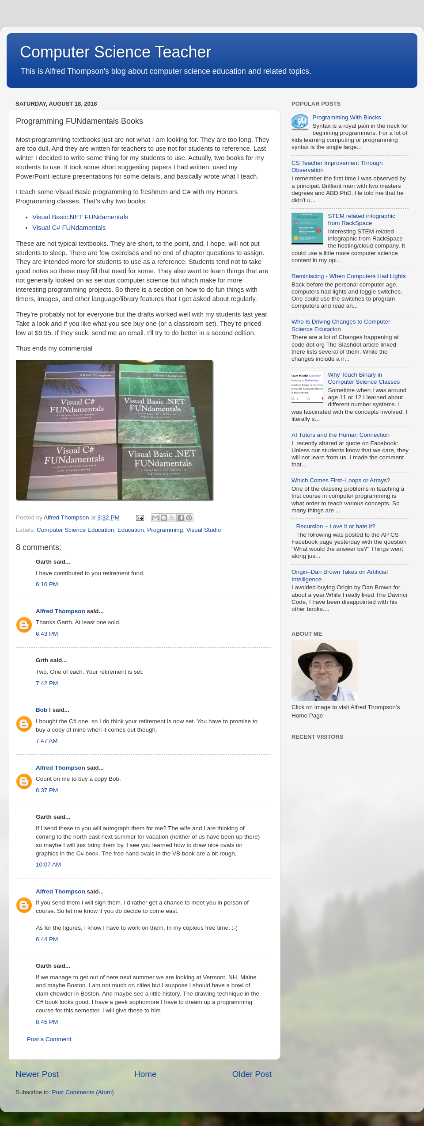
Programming (165, 530)
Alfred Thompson (60, 611)
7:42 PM (47, 683)
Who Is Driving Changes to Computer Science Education (341, 325)
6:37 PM (47, 790)
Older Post (252, 1074)
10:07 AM (48, 864)
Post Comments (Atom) (83, 1092)
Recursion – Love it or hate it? (335, 526)
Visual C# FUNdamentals (69, 227)
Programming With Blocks (346, 117)
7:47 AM (47, 740)
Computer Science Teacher (116, 52)
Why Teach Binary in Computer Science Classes (364, 378)
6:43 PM (47, 633)
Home (145, 1074)
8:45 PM (47, 1022)
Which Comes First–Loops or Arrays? (341, 480)
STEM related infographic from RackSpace (361, 219)
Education (130, 530)
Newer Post (37, 1074)
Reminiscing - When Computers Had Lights (349, 276)
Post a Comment (49, 1039)
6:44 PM (47, 939)
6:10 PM (47, 584)
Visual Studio (203, 530)
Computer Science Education (75, 530)
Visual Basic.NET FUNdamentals (80, 217)
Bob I (43, 709)
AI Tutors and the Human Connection (341, 434)
